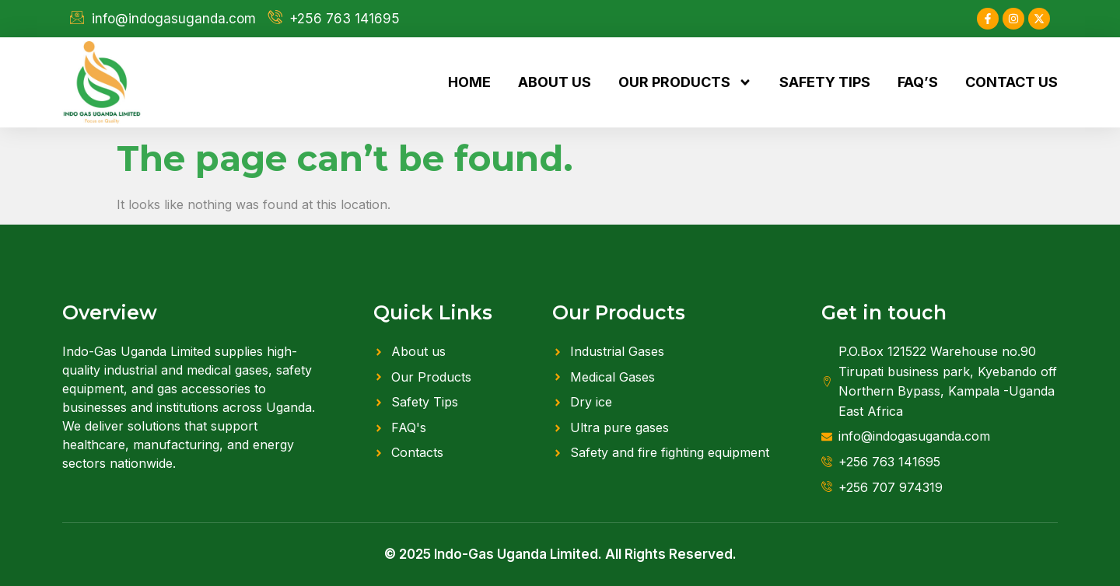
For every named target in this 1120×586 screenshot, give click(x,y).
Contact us (1011, 82)
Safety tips (824, 82)
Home (469, 82)
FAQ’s (918, 82)
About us (554, 82)
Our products (685, 82)
